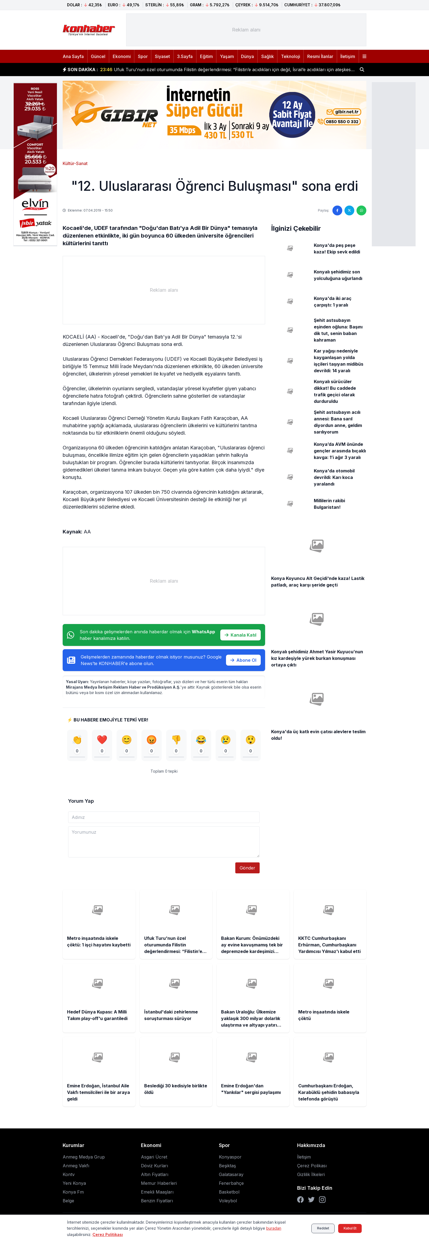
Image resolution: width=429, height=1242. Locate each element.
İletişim (347, 56)
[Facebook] (300, 1200)
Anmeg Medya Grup (84, 1157)
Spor (143, 56)
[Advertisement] (394, 164)
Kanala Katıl (240, 635)
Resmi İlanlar (320, 56)
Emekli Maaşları (157, 1192)
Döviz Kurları (154, 1166)
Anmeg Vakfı (76, 1166)
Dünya (247, 56)
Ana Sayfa (73, 56)
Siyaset (162, 56)
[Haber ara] (362, 69)
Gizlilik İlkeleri (311, 1175)
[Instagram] (322, 1200)
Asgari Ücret (154, 1157)
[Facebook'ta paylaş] (337, 210)
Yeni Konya (74, 1183)
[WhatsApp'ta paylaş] (361, 210)
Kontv (69, 1175)
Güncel (98, 56)
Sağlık (267, 56)
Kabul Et (347, 1228)
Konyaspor (230, 1157)
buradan (273, 1228)
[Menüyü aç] (364, 56)
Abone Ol (243, 660)
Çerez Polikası (312, 1166)
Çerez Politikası (107, 1234)
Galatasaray (231, 1175)
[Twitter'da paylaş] (349, 210)
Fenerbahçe (231, 1183)
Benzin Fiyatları (157, 1201)
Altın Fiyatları (154, 1175)
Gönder (247, 868)
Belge (68, 1201)
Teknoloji (290, 56)
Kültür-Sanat (75, 163)
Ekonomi (122, 56)
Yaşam (227, 56)
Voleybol (228, 1201)
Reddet (316, 1228)
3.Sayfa (185, 56)
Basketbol (229, 1192)
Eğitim (206, 56)
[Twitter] (311, 1200)
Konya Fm (73, 1192)
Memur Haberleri (159, 1183)
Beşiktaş (227, 1166)
